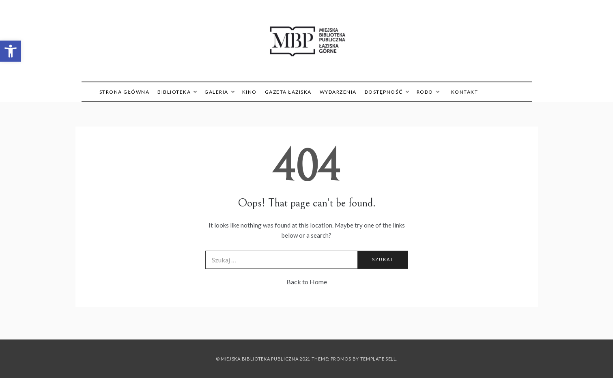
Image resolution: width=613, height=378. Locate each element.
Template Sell (378, 358)
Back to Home (306, 282)
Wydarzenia (338, 92)
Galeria (219, 91)
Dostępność (387, 91)
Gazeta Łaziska (288, 92)
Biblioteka (176, 91)
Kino (249, 92)
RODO (428, 91)
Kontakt (464, 92)
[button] (10, 51)
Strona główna (124, 92)
